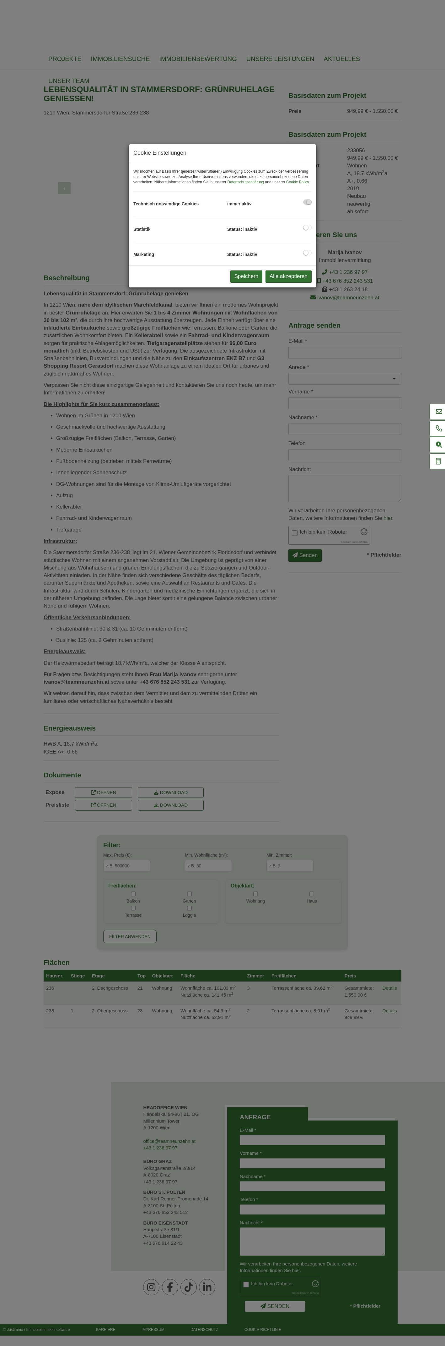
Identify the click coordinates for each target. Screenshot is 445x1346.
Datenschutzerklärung (246, 182)
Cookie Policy (297, 182)
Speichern (246, 276)
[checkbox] (307, 202)
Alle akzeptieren (289, 276)
